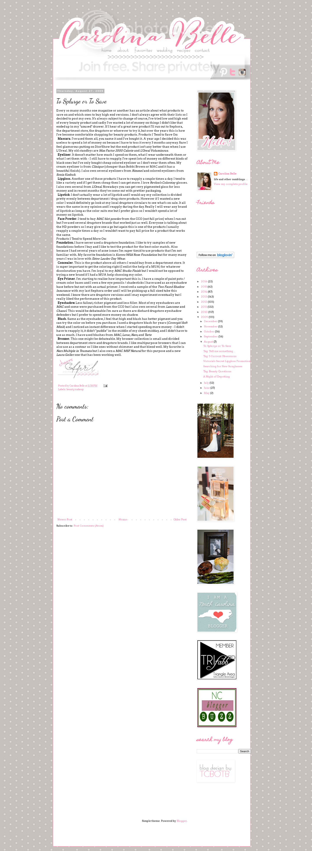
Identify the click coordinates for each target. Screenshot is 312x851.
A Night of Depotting (216, 376)
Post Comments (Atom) (89, 525)
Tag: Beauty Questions (217, 371)
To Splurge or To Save (217, 346)
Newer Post (64, 519)
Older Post (180, 519)
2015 (204, 286)
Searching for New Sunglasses (222, 366)
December (211, 321)
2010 (204, 312)
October (209, 331)
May (207, 393)
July (207, 382)
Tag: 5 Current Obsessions (219, 356)
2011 (204, 306)
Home (123, 519)
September (211, 336)
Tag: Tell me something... (219, 351)
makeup (79, 389)
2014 (204, 291)
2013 (204, 296)
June (207, 387)
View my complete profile (230, 184)
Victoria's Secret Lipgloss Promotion (226, 361)
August (209, 341)
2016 (204, 281)
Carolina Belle (227, 173)
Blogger (182, 820)
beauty (70, 389)
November (211, 326)
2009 (205, 317)
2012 (204, 301)
